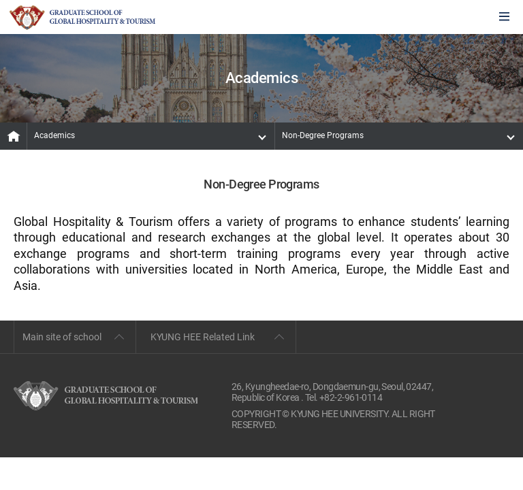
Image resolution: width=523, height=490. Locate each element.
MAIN (13, 136)
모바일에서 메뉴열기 (504, 17)
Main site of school (61, 336)
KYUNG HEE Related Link (202, 336)
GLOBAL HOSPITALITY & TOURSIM (82, 17)
